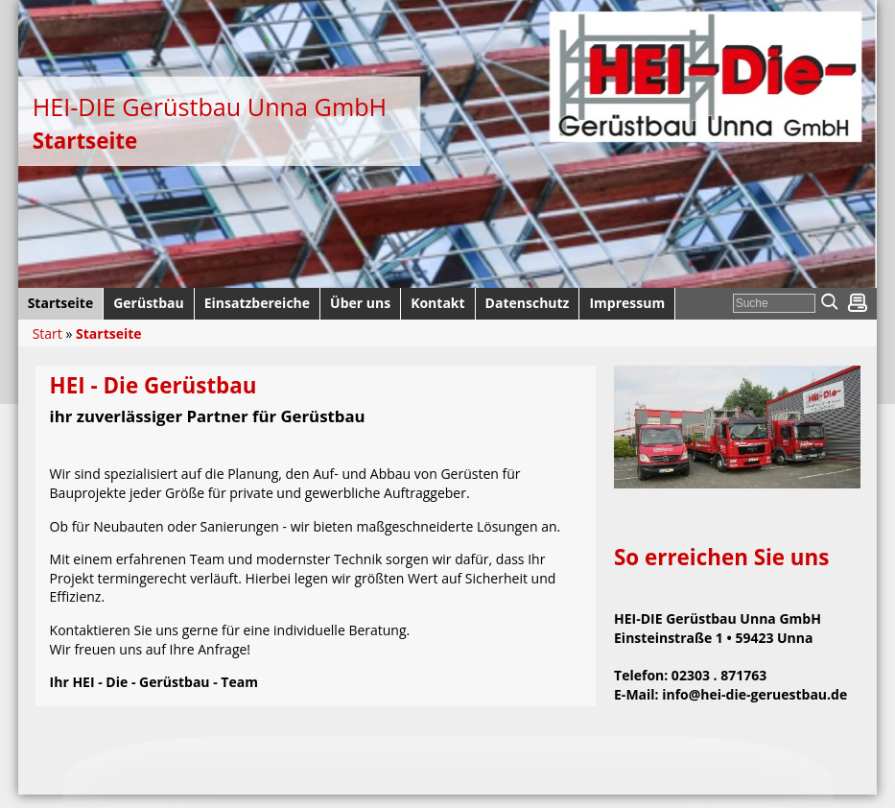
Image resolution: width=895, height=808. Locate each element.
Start (47, 333)
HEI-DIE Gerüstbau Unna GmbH (210, 106)
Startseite (109, 333)
